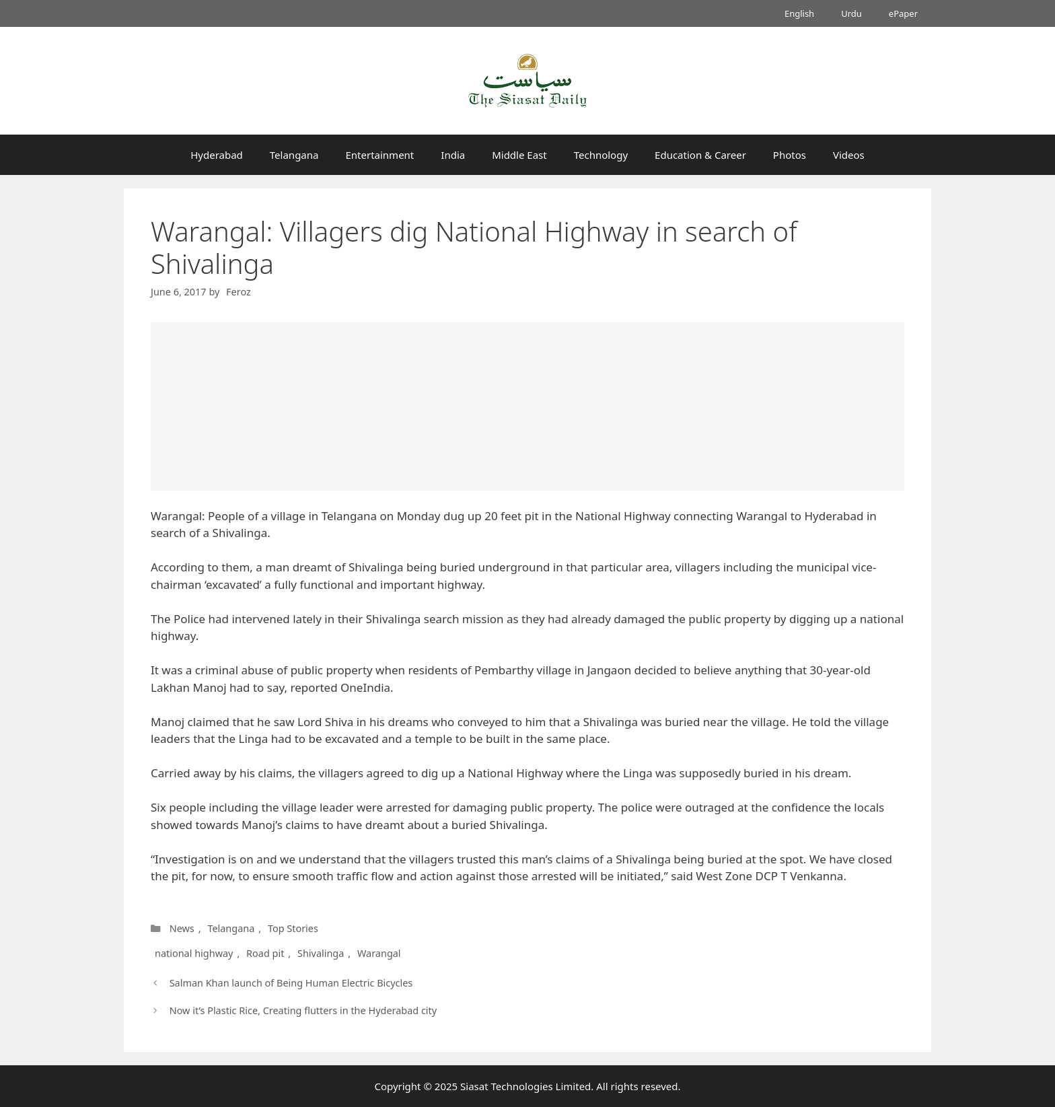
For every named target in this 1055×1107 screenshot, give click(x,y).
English (799, 13)
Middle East (519, 155)
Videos (849, 155)
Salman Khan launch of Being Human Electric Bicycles (291, 982)
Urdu (851, 13)
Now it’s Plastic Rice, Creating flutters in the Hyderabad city (303, 1010)
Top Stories (293, 928)
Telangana (294, 155)
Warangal (378, 953)
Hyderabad (216, 155)
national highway (194, 953)
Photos (789, 155)
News (182, 928)
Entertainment (379, 155)
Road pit (265, 953)
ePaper (903, 13)
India (453, 155)
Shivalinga (320, 953)
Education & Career (700, 155)
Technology (601, 155)
